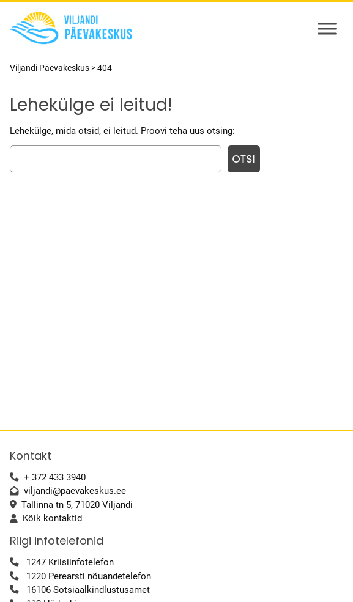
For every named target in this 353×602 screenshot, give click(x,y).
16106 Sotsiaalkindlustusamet (88, 590)
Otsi (243, 159)
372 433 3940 (59, 477)
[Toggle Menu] (327, 28)
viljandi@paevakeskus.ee (75, 491)
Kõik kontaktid (52, 518)
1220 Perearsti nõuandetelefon (88, 576)
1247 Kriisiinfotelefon (70, 562)
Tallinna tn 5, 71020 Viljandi (77, 505)
